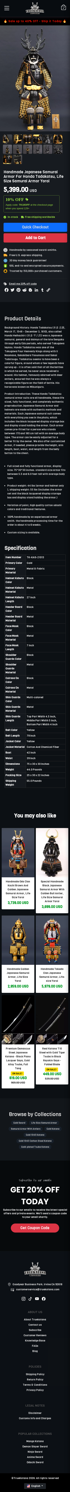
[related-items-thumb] (18, 852)
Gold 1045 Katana (35, 1134)
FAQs (35, 1346)
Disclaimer (35, 1413)
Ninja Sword (35, 1452)
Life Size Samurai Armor (44, 1122)
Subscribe (35, 1330)
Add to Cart (35, 237)
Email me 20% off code (23, 284)
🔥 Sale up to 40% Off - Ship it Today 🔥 (35, 21)
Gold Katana (52, 1128)
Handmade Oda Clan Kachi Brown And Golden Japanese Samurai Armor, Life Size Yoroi (18, 889)
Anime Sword (35, 1457)
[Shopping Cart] (63, 7)
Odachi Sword (35, 1462)
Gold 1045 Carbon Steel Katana (35, 1140)
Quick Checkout (35, 227)
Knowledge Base (35, 1340)
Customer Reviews (35, 1335)
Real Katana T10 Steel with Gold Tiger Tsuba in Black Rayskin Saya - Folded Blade (52, 1056)
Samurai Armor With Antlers (26, 1128)
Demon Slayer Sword (35, 1446)
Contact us (35, 1325)
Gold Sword (19, 1122)
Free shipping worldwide (38, 217)
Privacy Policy (35, 1390)
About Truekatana (35, 1319)
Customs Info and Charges (35, 1418)
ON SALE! (17, 1073)
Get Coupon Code (34, 1227)
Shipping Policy (35, 1374)
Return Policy (35, 1379)
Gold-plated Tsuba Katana (35, 1146)
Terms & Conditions (35, 1385)
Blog (35, 1351)
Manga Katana (35, 1441)
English (34, 1486)
